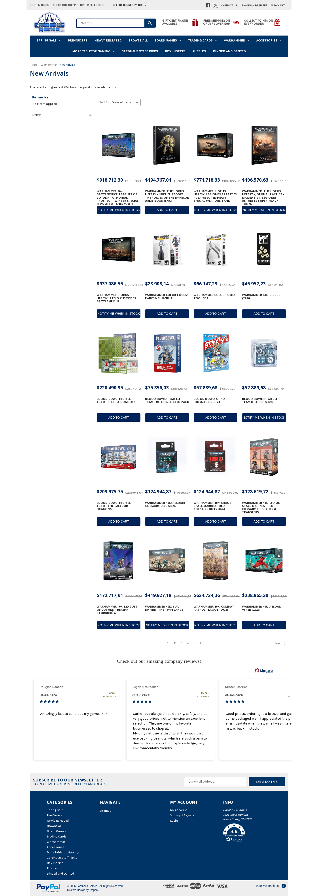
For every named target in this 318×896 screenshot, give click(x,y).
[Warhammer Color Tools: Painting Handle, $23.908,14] (167, 249)
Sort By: (104, 102)
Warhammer (236, 40)
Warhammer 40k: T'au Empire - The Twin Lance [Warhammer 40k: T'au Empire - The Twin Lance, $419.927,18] (164, 608)
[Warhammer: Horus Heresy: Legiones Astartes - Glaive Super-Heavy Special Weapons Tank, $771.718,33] (215, 145)
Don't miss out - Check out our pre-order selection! (67, 5)
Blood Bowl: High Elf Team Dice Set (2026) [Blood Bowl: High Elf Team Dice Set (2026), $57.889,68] (260, 400)
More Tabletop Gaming (93, 51)
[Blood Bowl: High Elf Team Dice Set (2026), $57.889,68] (264, 353)
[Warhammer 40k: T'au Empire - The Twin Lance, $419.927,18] (167, 561)
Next (280, 643)
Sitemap (106, 811)
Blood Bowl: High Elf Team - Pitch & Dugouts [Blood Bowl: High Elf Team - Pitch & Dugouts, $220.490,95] (116, 400)
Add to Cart (167, 210)
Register (261, 5)
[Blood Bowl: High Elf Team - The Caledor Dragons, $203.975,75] (118, 457)
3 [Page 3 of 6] (181, 643)
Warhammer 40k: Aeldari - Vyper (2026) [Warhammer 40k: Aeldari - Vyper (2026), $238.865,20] (263, 608)
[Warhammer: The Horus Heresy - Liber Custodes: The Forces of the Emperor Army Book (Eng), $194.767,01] (167, 145)
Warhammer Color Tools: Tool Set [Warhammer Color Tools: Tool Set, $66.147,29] (215, 296)
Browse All (138, 40)
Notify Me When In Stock (118, 210)
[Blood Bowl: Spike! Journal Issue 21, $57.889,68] (215, 353)
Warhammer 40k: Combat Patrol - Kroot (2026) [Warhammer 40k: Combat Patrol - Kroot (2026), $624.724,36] (214, 608)
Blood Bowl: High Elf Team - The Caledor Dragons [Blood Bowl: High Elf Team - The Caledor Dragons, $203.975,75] (114, 506)
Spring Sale (48, 40)
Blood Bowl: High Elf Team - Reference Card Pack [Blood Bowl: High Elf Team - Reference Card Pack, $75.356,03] (167, 400)
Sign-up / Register (183, 815)
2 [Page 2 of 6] (175, 643)
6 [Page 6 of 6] (201, 643)
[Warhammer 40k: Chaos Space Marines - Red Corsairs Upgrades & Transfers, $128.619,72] (264, 457)
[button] (247, 833)
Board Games (168, 40)
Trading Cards (202, 40)
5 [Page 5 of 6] (194, 643)
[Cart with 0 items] (276, 5)
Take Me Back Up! (270, 886)
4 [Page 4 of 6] (188, 643)
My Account (178, 810)
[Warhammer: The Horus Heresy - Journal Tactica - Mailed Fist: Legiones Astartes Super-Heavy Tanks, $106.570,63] (264, 145)
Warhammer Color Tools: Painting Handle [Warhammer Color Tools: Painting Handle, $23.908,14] (166, 296)
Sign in (246, 5)
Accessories (269, 40)
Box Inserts (175, 51)
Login (174, 821)
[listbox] (125, 102)
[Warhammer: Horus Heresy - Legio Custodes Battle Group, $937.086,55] (118, 249)
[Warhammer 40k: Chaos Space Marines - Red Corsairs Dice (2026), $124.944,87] (215, 457)
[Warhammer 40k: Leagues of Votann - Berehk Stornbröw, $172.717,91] (118, 561)
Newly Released (107, 40)
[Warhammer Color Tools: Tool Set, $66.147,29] (215, 249)
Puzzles (199, 51)
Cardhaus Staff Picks (140, 51)
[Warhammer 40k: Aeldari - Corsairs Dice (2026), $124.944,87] (167, 457)
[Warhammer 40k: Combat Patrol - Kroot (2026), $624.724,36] (215, 561)
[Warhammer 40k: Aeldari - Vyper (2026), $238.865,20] (264, 561)
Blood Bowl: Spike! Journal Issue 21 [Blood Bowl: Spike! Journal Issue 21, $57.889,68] (209, 400)
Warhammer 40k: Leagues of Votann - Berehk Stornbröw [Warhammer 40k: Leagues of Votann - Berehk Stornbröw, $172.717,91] (117, 609)
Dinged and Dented (229, 51)
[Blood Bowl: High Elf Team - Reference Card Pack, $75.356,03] (167, 353)
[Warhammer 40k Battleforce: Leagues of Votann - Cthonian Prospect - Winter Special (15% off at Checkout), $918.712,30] (118, 145)
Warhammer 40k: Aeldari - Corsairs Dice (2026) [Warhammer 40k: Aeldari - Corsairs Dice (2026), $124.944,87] (166, 504)
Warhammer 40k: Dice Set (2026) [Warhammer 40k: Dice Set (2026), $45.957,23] (262, 296)
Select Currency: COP (129, 5)
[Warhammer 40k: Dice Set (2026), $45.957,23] (264, 249)
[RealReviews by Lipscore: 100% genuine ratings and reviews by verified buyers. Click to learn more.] (264, 670)
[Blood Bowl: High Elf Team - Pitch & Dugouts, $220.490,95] (118, 353)
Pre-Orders (77, 40)
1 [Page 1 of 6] (167, 643)
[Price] (62, 115)
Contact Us (229, 5)
